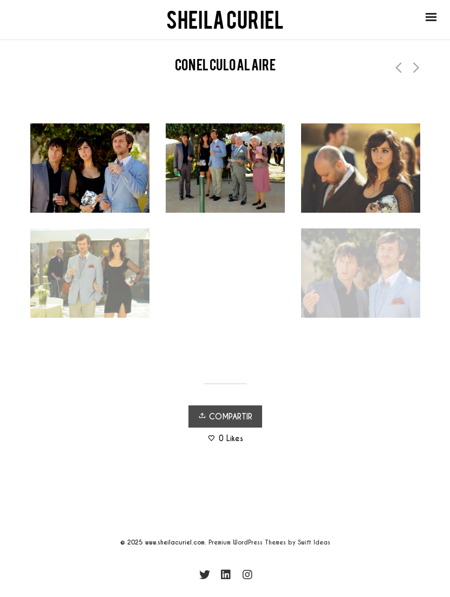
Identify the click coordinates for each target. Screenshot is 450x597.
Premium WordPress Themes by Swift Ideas (269, 542)
